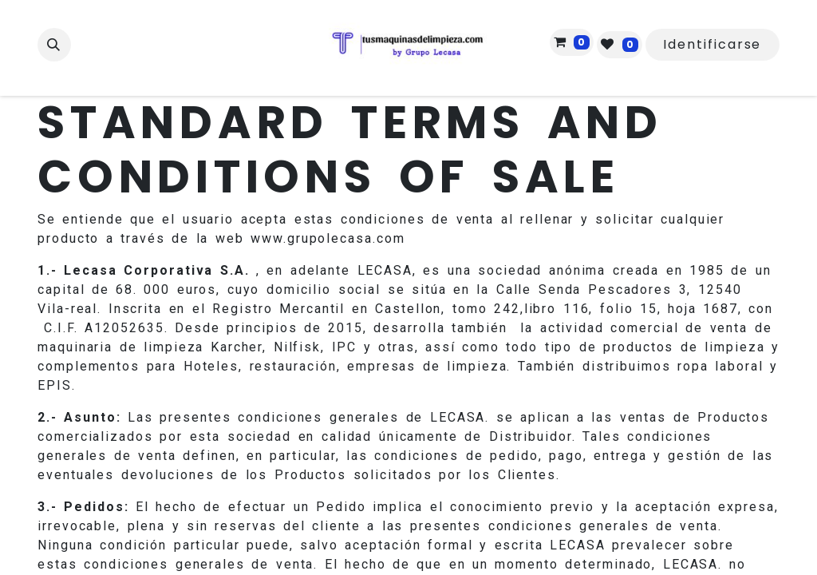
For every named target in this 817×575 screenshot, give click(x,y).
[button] (54, 44)
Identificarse (712, 44)
